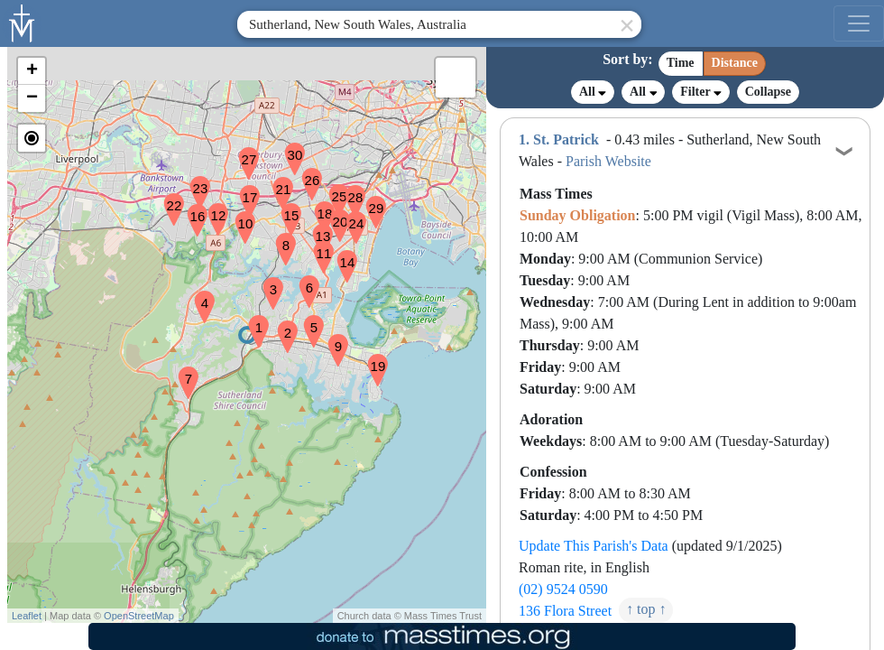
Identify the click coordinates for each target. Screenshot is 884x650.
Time (681, 63)
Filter (700, 91)
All (592, 92)
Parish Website (608, 161)
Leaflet (26, 615)
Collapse (768, 91)
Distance (735, 63)
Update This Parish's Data (593, 545)
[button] (251, 319)
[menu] (858, 23)
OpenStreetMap (139, 615)
